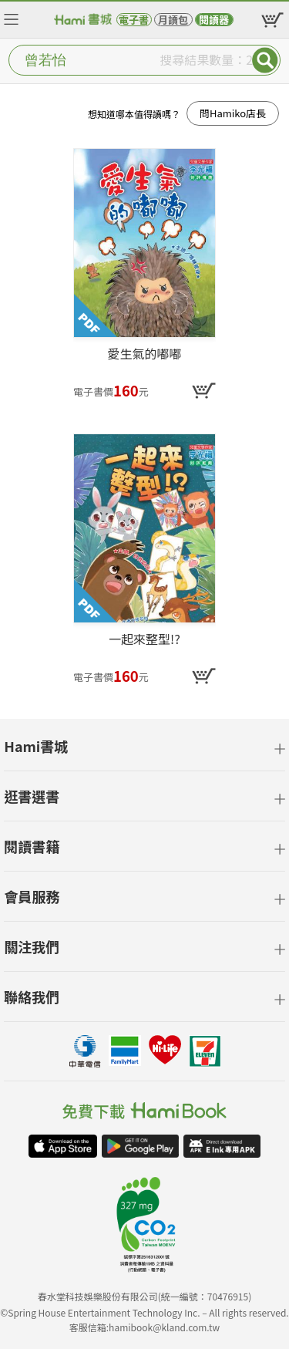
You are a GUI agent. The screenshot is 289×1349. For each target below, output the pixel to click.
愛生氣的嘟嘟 (144, 354)
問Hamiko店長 (233, 113)
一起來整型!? (144, 639)
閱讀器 (214, 19)
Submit (265, 60)
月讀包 (173, 19)
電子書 (134, 19)
